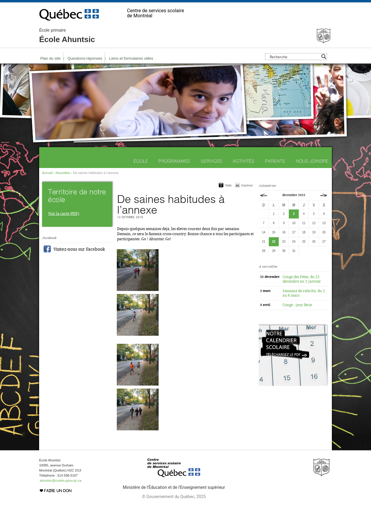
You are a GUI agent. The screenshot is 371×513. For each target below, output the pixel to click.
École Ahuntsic (67, 36)
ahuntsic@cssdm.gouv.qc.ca (60, 480)
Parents (275, 161)
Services (211, 161)
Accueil (47, 173)
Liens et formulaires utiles (131, 58)
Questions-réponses (85, 58)
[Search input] (294, 56)
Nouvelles (63, 173)
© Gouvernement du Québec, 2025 (174, 496)
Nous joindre (312, 161)
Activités (244, 161)
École (141, 161)
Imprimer (247, 185)
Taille (228, 185)
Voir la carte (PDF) (63, 214)
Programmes (174, 161)
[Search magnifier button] (324, 56)
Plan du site (50, 58)
